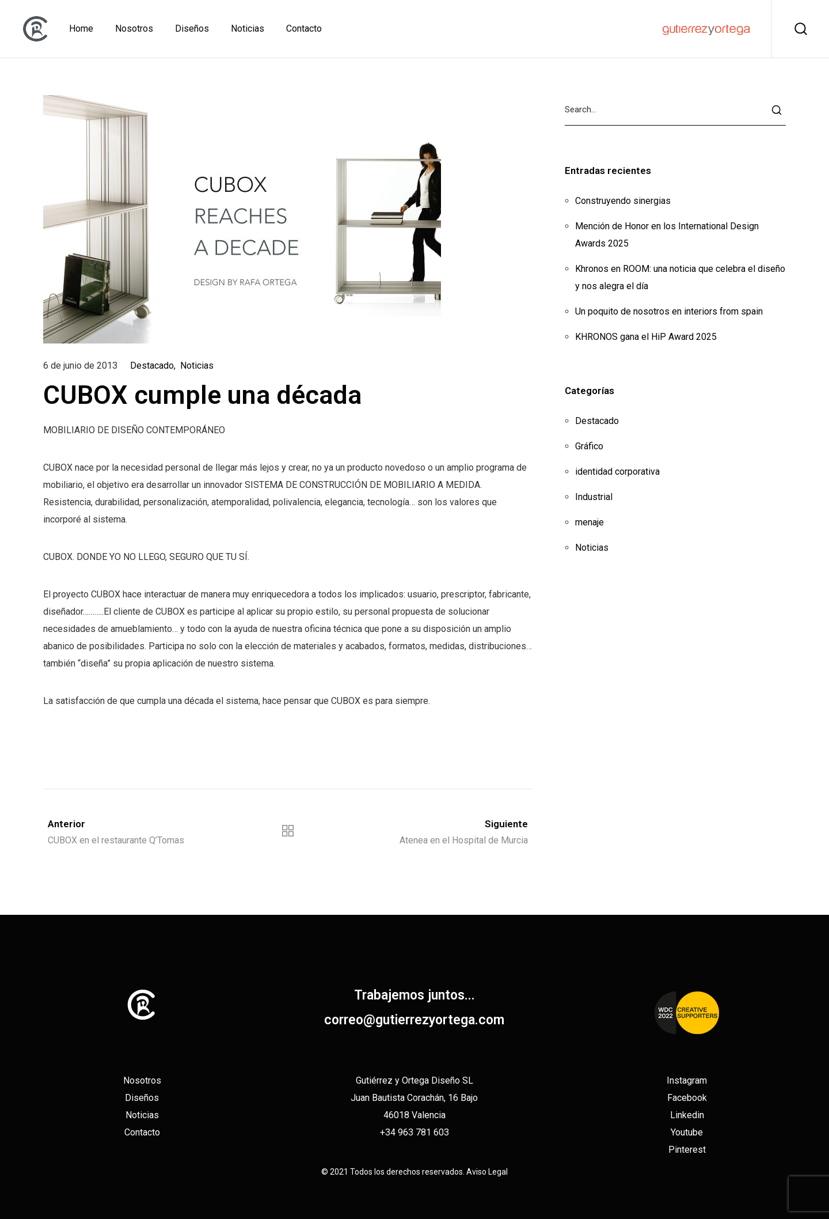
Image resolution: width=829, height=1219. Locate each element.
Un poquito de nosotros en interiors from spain (669, 311)
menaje (589, 522)
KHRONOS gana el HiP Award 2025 (646, 336)
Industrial (594, 496)
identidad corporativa (617, 471)
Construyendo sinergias (623, 200)
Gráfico (589, 446)
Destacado (152, 365)
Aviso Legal (487, 1171)
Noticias (197, 365)
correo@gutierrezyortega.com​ (414, 1020)
